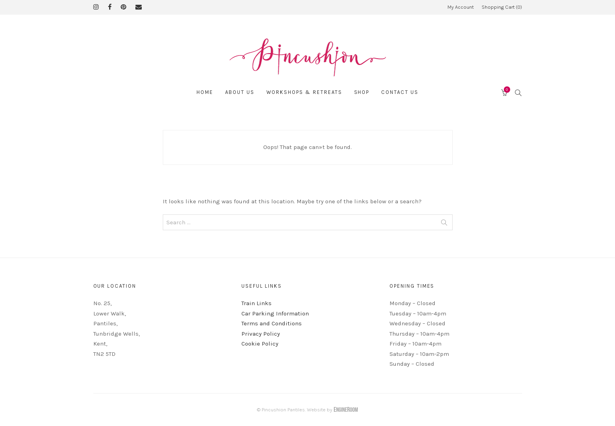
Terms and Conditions (271, 323)
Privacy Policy (260, 333)
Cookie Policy (259, 343)
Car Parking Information (275, 313)
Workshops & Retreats (304, 92)
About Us (239, 92)
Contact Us (399, 92)
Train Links (256, 303)
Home (205, 92)
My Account (460, 7)
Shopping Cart (502, 7)
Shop (362, 92)
